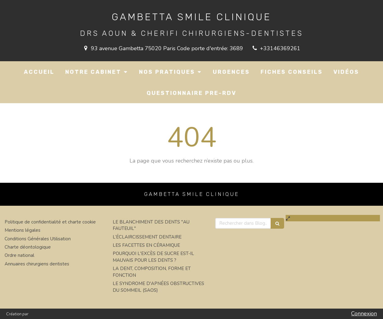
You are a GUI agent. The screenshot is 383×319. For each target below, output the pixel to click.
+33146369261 (280, 48)
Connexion (364, 313)
